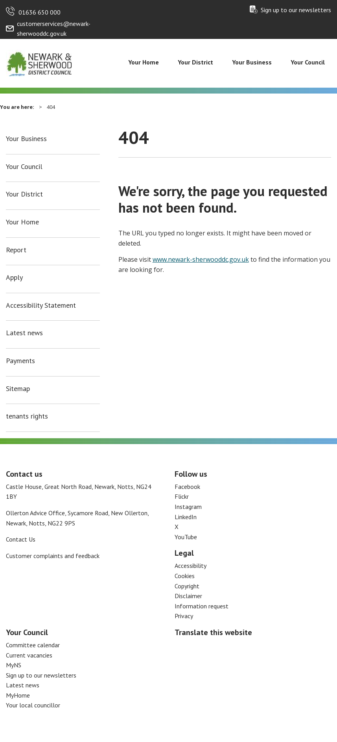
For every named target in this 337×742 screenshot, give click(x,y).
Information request (201, 606)
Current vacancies (29, 655)
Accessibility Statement (41, 305)
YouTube (186, 537)
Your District (195, 62)
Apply (14, 277)
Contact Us (20, 539)
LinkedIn (186, 517)
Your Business (252, 62)
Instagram (188, 507)
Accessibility (190, 565)
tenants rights (27, 416)
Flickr (182, 496)
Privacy (184, 616)
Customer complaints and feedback (52, 556)
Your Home (143, 62)
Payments (20, 360)
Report (16, 250)
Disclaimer (188, 596)
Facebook (187, 486)
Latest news (24, 333)
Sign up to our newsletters (296, 10)
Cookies (185, 576)
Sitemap (18, 388)
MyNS (13, 665)
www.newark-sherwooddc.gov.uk (201, 259)
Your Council (308, 62)
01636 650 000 (39, 12)
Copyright (187, 586)
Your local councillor (33, 705)
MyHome (18, 695)
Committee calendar (33, 645)
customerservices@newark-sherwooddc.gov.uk (53, 29)
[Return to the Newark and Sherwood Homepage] (39, 62)
